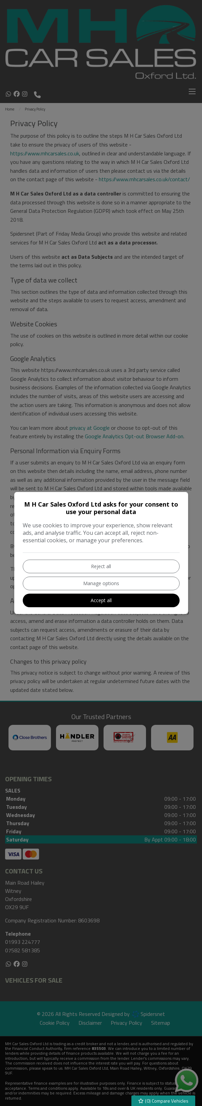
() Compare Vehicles (163, 1100)
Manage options (101, 583)
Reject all (101, 566)
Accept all (101, 600)
